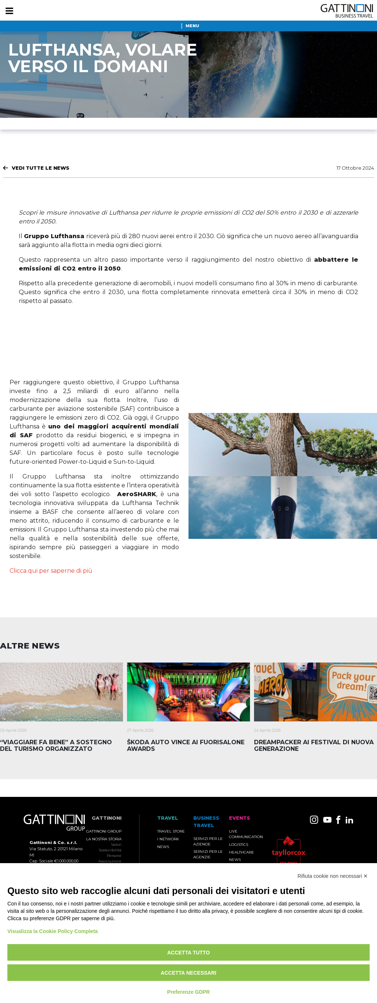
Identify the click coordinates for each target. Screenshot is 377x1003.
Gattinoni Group (103, 831)
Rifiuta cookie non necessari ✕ (332, 876)
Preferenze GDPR (188, 992)
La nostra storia (103, 839)
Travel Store (171, 831)
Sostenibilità (110, 850)
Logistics (238, 844)
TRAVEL (167, 818)
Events (239, 818)
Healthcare (241, 852)
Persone (114, 855)
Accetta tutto (188, 953)
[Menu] (9, 11)
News (163, 846)
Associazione (109, 861)
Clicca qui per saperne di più (51, 570)
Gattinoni (106, 818)
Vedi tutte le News (40, 168)
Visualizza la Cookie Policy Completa (52, 931)
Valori (116, 844)
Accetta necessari (188, 973)
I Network (168, 839)
